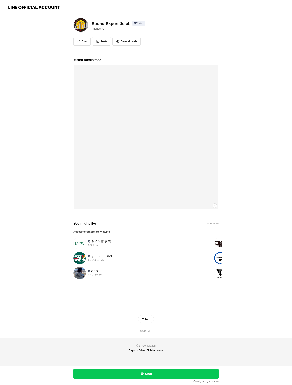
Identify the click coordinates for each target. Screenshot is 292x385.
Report (132, 350)
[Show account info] (138, 23)
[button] (101, 41)
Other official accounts (151, 350)
